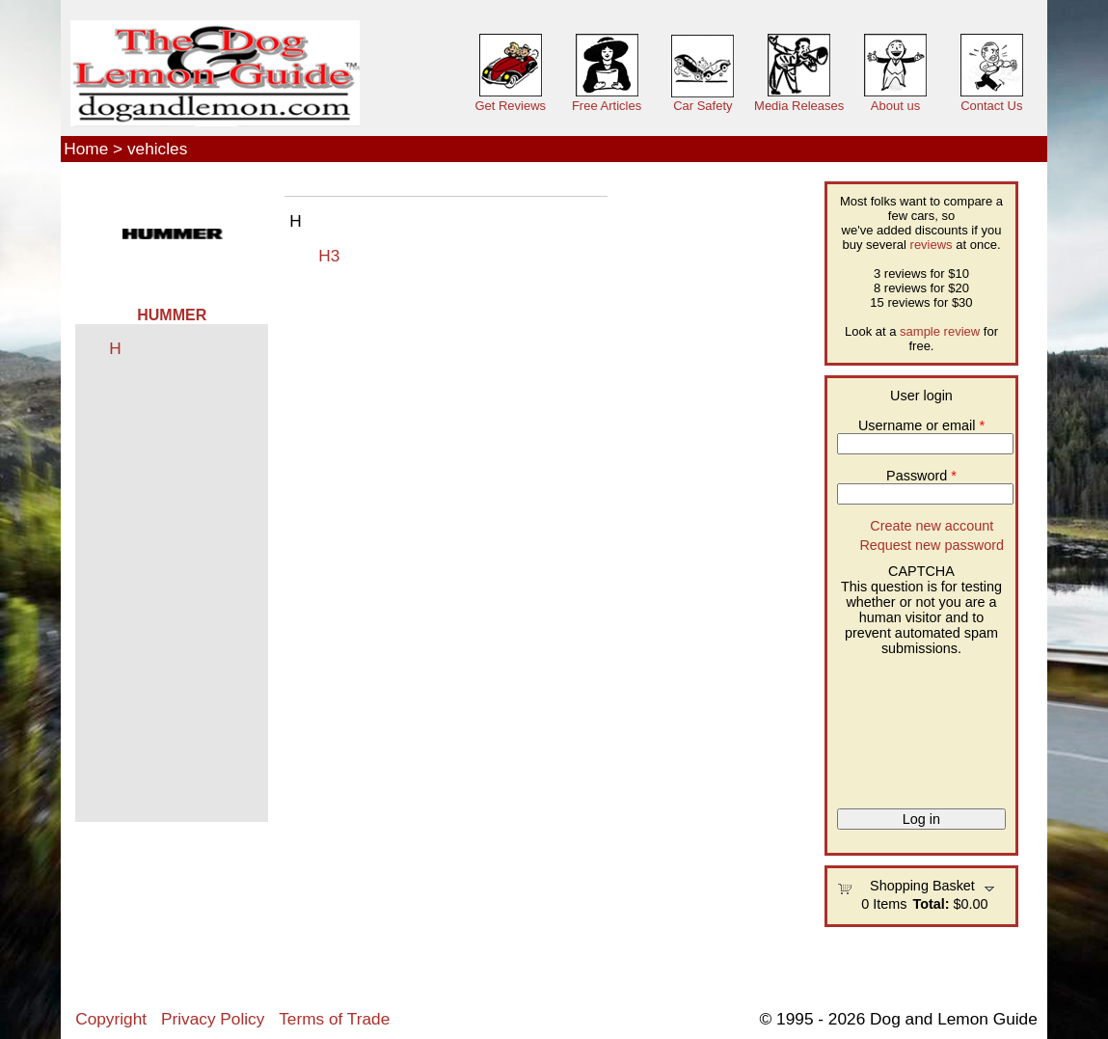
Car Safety (702, 105)
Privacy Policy (212, 1018)
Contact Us (991, 105)
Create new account (931, 525)
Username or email (921, 425)
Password (921, 475)
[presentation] (916, 725)
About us (895, 105)
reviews (931, 244)
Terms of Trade (334, 1018)
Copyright (111, 1018)
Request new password (931, 545)
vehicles (157, 148)
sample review (940, 331)
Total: (930, 904)
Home (86, 148)
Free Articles (606, 105)
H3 (328, 255)
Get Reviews (510, 105)
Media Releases (799, 105)
